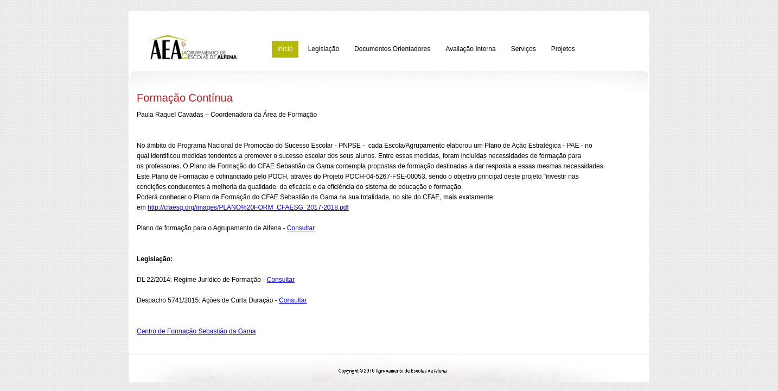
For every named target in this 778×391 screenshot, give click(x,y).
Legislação (323, 49)
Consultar (301, 228)
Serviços (523, 49)
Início (285, 49)
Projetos (563, 49)
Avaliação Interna (470, 49)
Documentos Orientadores (392, 49)
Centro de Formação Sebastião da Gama (196, 331)
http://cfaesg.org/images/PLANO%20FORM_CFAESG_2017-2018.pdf (248, 207)
